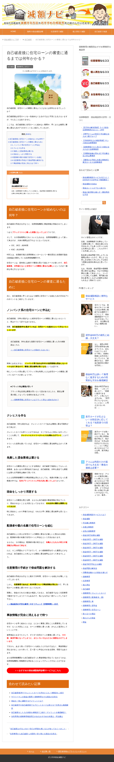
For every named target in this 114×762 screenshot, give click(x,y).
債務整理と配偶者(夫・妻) (93, 597)
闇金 (84, 622)
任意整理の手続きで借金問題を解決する (27, 160)
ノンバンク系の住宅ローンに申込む (25, 145)
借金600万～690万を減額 (93, 560)
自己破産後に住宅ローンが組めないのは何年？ (26, 139)
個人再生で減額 (79, 32)
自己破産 (11, 67)
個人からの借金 (89, 618)
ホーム (31, 751)
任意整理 (86, 581)
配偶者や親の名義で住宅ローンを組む (26, 157)
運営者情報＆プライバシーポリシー (72, 751)
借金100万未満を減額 (91, 535)
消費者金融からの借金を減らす (95, 572)
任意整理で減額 (57, 32)
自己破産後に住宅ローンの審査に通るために (25, 142)
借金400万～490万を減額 (93, 552)
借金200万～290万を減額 (93, 544)
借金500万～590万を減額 (93, 556)
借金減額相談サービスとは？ (94, 515)
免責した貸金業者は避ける (22, 151)
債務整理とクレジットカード (94, 593)
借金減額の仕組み (90, 184)
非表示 (28, 134)
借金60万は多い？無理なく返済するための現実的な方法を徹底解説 (97, 377)
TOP (11, 40)
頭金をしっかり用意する (21, 154)
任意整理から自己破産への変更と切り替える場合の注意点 (33, 734)
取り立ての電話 (89, 614)
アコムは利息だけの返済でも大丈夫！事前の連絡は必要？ (97, 465)
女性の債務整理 (89, 531)
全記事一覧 (46, 751)
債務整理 (86, 577)
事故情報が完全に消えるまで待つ (24, 163)
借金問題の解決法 (90, 568)
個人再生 (86, 585)
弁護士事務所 (88, 527)
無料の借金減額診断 (35, 32)
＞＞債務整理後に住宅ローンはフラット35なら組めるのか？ (35, 400)
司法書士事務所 (89, 523)
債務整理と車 (88, 601)
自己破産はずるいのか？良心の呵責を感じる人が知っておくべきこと (38, 729)
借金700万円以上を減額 (92, 564)
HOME (13, 31)
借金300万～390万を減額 (93, 548)
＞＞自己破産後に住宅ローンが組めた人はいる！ (30, 350)
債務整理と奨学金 (90, 606)
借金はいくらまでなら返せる (94, 188)
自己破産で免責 (101, 32)
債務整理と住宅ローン (24, 67)
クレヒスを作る (18, 148)
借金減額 (86, 519)
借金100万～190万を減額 (93, 539)
